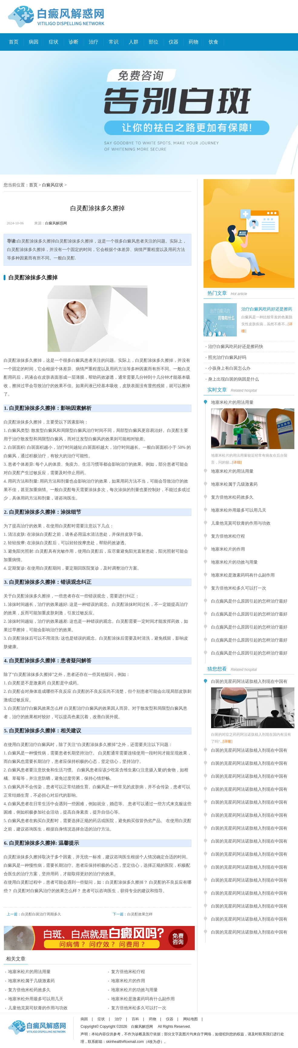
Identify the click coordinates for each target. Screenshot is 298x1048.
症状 (53, 41)
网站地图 (190, 1019)
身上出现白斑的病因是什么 (233, 379)
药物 (193, 41)
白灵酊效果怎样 (140, 914)
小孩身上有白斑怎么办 (229, 368)
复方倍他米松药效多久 (29, 990)
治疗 (93, 41)
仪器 (173, 41)
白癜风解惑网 (56, 223)
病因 (33, 41)
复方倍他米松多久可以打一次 (138, 1008)
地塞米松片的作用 (128, 981)
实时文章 (217, 389)
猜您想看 (217, 668)
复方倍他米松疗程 (128, 971)
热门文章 (217, 293)
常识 (113, 41)
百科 (135, 1019)
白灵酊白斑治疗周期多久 (41, 914)
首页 (13, 41)
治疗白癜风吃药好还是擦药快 (235, 346)
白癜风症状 (52, 185)
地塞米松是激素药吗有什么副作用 (143, 999)
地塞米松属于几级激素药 (31, 981)
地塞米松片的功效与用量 (134, 990)
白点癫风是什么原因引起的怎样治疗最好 (249, 601)
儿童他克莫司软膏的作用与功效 (38, 1008)
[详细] (237, 462)
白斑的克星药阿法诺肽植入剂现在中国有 (249, 681)
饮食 (213, 41)
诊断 (73, 41)
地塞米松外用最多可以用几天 (35, 999)
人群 (133, 41)
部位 (153, 41)
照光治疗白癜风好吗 (227, 357)
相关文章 (15, 958)
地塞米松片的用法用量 (29, 971)
